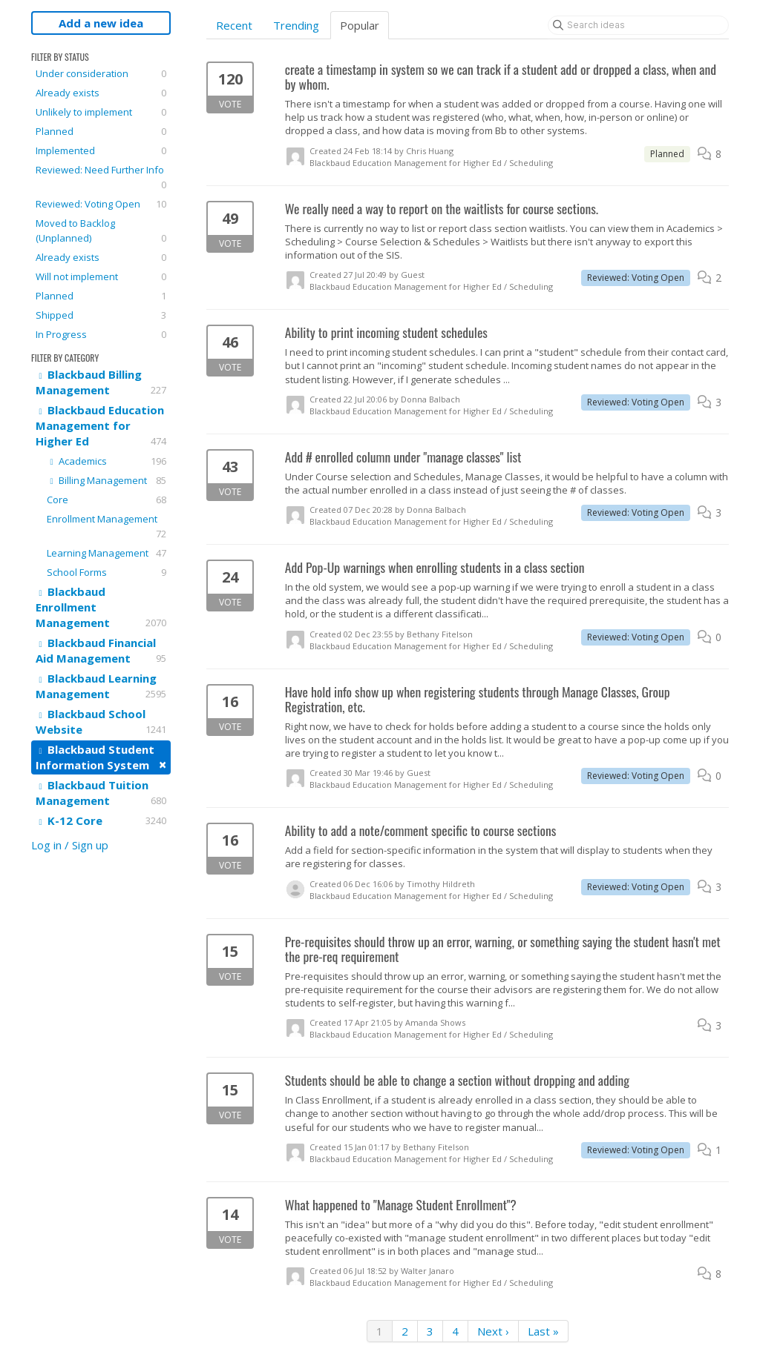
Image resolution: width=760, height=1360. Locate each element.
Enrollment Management (106, 526)
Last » (543, 1331)
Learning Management (106, 552)
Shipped (101, 315)
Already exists (101, 92)
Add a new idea (101, 23)
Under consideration (101, 73)
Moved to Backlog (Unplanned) (101, 230)
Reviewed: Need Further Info (101, 177)
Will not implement (101, 276)
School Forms (106, 572)
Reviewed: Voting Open (101, 203)
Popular (359, 25)
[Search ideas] (638, 25)
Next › (493, 1331)
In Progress (101, 334)
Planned (101, 131)
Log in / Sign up (69, 844)
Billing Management (106, 480)
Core (106, 499)
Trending (296, 25)
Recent (234, 25)
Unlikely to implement (101, 112)
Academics (106, 461)
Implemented (101, 150)
